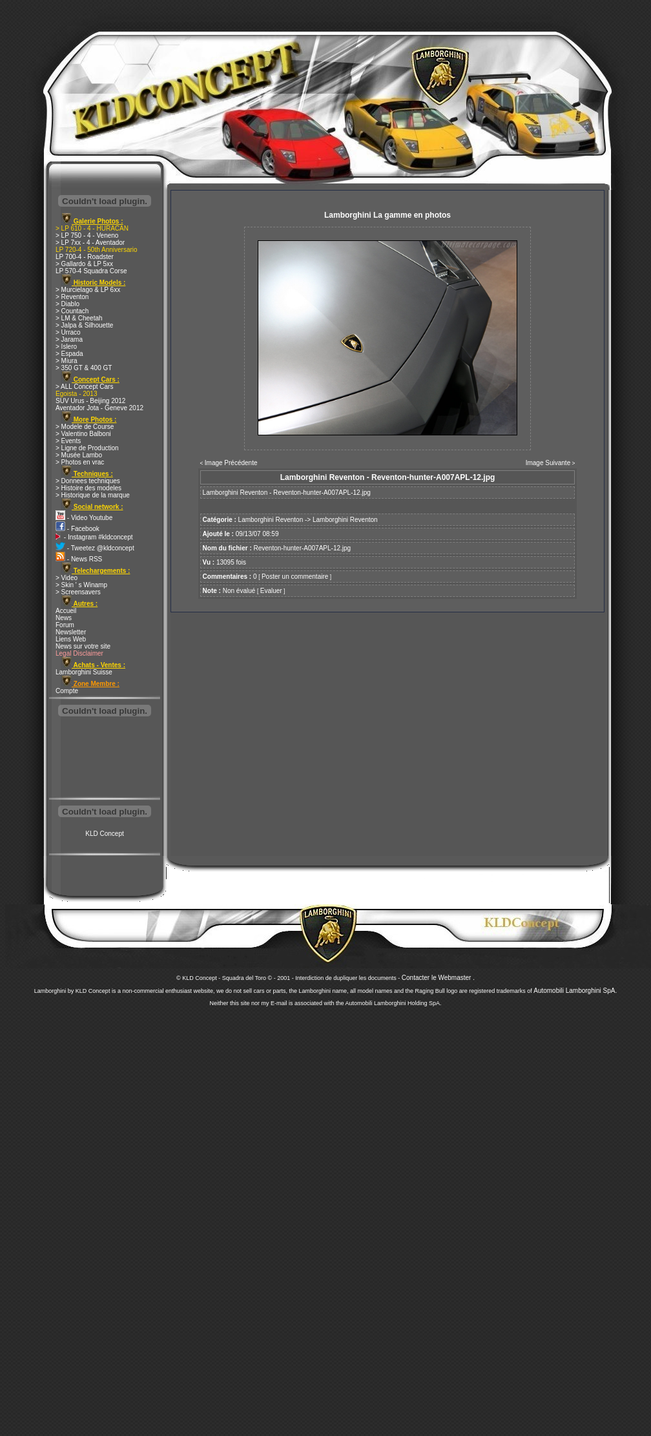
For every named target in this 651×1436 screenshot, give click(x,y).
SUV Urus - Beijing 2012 (90, 400)
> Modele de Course (85, 426)
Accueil (66, 610)
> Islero (66, 346)
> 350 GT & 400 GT (84, 367)
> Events (68, 440)
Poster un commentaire (295, 576)
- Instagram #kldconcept (94, 537)
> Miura (67, 360)
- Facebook (77, 528)
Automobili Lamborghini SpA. (575, 990)
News (64, 617)
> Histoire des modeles (88, 488)
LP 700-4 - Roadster (85, 256)
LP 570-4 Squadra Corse (91, 271)
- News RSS (79, 559)
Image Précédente (231, 462)
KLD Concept (104, 833)
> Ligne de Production (87, 448)
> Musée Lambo (79, 455)
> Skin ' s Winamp (81, 584)
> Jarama (69, 339)
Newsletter (71, 632)
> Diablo (67, 303)
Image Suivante (548, 462)
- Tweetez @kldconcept (95, 548)
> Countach (72, 311)
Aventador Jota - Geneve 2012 (99, 407)
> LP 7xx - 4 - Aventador (90, 242)
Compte (67, 690)
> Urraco (68, 332)
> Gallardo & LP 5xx (84, 263)
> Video (67, 577)
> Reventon (72, 296)
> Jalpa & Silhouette (84, 325)
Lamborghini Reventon (271, 519)
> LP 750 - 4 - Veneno (87, 235)
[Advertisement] (104, 758)
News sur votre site (83, 646)
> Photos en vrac (80, 462)
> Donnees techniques (88, 480)
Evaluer (271, 590)
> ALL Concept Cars (84, 386)
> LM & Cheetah (79, 318)
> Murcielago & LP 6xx (88, 289)
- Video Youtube (84, 517)
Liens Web (71, 639)
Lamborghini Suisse (84, 672)
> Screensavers (78, 592)
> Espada (69, 353)
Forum (65, 625)
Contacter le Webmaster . (438, 977)
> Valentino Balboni (83, 433)
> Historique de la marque (93, 495)
